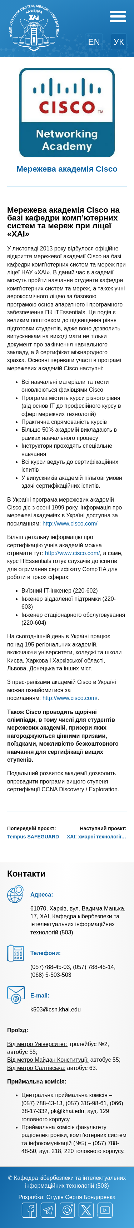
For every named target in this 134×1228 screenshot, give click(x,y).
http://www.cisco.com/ (70, 524)
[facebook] (29, 1210)
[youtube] (105, 1210)
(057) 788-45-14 (93, 967)
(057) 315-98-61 (86, 1103)
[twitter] (86, 1210)
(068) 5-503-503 (50, 975)
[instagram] (67, 1210)
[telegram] (48, 1210)
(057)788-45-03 (50, 967)
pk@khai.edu (67, 1111)
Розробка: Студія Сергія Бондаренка (67, 1197)
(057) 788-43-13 (42, 1103)
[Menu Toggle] (118, 16)
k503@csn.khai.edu (55, 1009)
